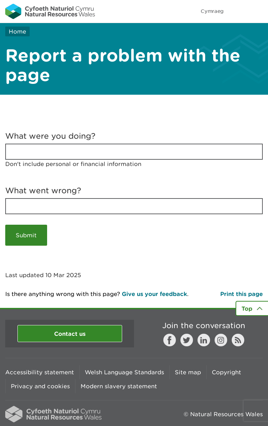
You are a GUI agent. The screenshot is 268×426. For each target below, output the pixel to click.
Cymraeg (212, 11)
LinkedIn (204, 340)
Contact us (69, 333)
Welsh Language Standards (124, 372)
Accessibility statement (39, 372)
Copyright (226, 372)
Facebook (169, 340)
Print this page (241, 293)
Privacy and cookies (40, 386)
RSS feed (238, 340)
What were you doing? (50, 136)
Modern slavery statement (119, 386)
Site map (188, 372)
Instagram (221, 340)
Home (17, 31)
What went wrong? (43, 190)
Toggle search (238, 11)
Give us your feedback (154, 293)
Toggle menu (258, 11)
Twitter (186, 340)
